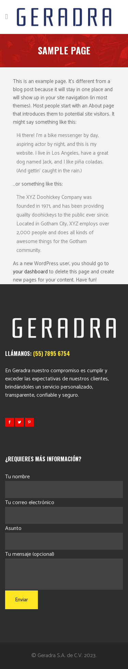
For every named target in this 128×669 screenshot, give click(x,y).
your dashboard (30, 272)
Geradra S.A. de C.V (60, 655)
